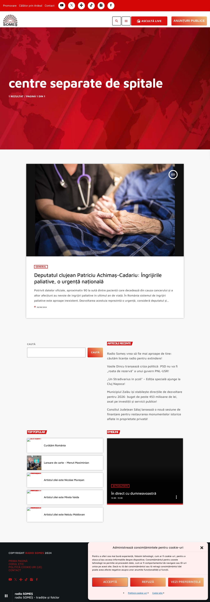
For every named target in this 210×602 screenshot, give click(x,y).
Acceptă (110, 582)
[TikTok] (26, 580)
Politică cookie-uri (137, 593)
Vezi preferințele (186, 582)
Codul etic (157, 593)
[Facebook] (37, 580)
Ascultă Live (149, 21)
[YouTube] (10, 580)
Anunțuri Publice (189, 21)
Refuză (148, 582)
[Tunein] (21, 580)
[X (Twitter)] (15, 580)
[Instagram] (31, 580)
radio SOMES (34, 553)
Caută (31, 344)
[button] (202, 548)
